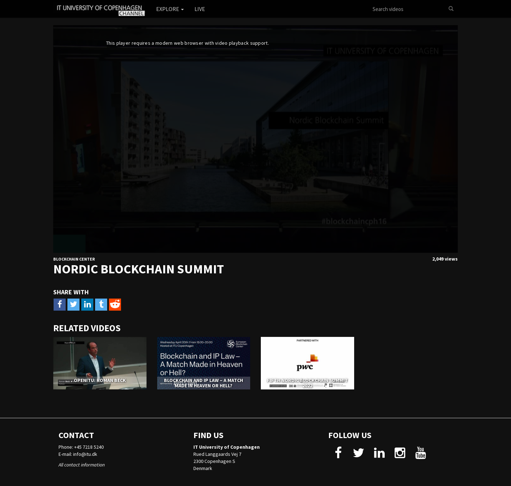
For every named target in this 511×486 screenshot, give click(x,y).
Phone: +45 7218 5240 (81, 447)
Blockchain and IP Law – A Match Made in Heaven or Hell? (203, 383)
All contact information (82, 465)
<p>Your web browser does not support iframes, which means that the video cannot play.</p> (255, 139)
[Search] (451, 9)
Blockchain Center (74, 259)
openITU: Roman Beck (100, 380)
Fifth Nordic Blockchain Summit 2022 (307, 383)
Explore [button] (170, 8)
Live (199, 8)
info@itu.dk (85, 454)
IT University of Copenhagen (226, 447)
